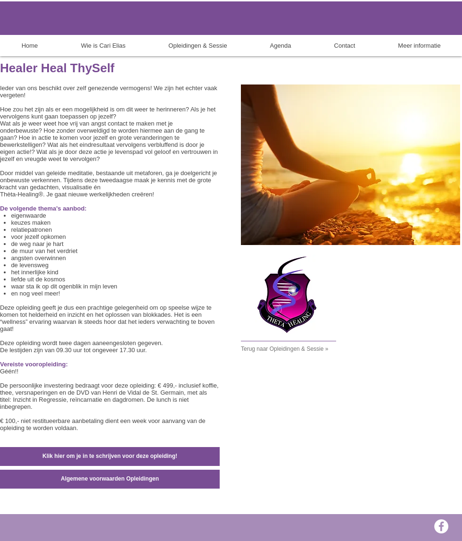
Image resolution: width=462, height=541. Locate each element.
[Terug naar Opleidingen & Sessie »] (295, 349)
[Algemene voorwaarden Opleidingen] (110, 479)
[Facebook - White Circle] (441, 526)
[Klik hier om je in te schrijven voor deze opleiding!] (110, 456)
